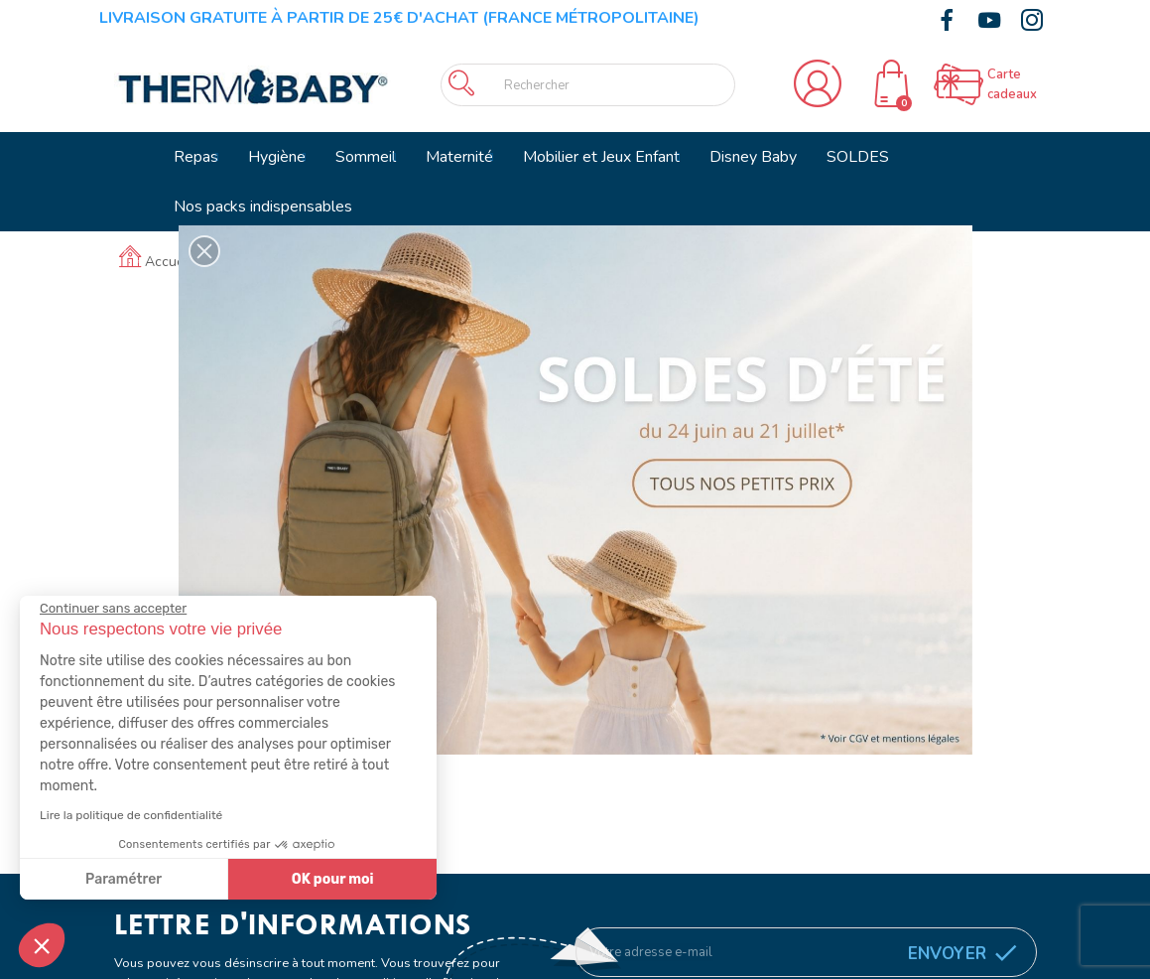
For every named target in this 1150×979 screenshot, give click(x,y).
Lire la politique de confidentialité (131, 815)
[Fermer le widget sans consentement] (113, 609)
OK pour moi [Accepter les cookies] (333, 879)
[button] (41, 945)
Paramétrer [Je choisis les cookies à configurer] (123, 879)
